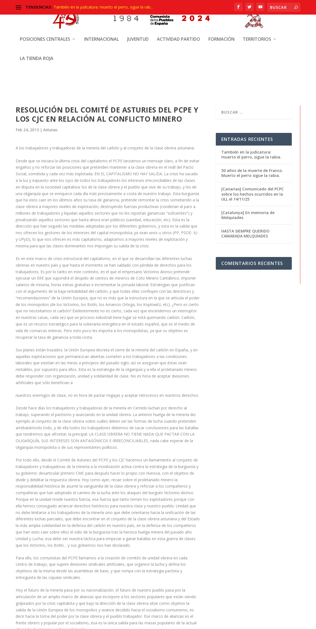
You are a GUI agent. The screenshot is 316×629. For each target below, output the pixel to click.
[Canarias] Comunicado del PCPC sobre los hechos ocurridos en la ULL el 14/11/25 (252, 193)
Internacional (101, 16)
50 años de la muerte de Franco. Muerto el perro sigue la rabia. (252, 172)
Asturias (50, 129)
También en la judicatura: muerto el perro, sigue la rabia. (251, 154)
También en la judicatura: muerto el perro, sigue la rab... (103, 7)
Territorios (257, 16)
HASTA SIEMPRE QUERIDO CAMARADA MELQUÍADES (245, 233)
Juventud (138, 16)
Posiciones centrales (45, 16)
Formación (221, 16)
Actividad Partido (178, 16)
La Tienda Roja (36, 36)
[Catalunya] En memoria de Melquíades (247, 214)
